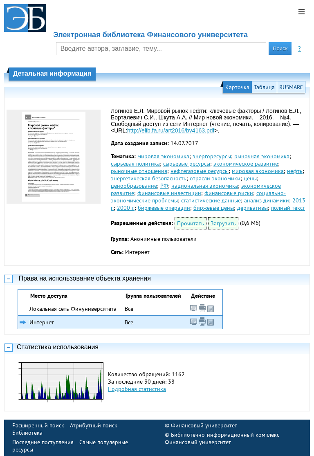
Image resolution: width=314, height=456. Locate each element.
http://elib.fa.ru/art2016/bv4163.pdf (170, 130)
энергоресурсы (212, 156)
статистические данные (211, 200)
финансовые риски (228, 193)
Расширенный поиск (38, 425)
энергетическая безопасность (148, 178)
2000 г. (126, 207)
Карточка (237, 87)
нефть (295, 171)
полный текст (288, 207)
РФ (164, 185)
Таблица (264, 87)
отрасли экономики (215, 178)
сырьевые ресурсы (186, 163)
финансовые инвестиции (169, 193)
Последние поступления (43, 442)
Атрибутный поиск (93, 425)
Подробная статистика (137, 389)
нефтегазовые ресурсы (199, 171)
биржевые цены (213, 207)
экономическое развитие (245, 163)
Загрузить (223, 223)
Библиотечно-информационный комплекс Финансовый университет (222, 438)
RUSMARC (291, 87)
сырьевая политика (135, 163)
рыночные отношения (139, 171)
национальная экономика (204, 185)
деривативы (252, 207)
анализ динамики (266, 200)
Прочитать (190, 223)
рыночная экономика (261, 156)
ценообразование (134, 185)
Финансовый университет (204, 425)
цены (250, 178)
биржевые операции (164, 207)
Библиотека (27, 432)
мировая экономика (163, 156)
